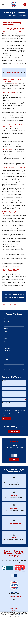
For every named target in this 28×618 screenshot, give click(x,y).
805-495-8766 (14, 594)
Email (3, 391)
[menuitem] (14, 318)
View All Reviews (14, 460)
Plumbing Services (14, 608)
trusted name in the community (14, 43)
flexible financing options (8, 149)
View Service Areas (14, 431)
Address (3, 395)
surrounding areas (12, 40)
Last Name (4, 384)
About (14, 604)
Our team (4, 45)
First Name (4, 380)
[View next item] (15, 455)
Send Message (6, 418)
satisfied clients (15, 63)
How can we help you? (6, 402)
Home (14, 601)
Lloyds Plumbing (6, 33)
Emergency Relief (14, 606)
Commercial (14, 610)
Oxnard (3, 40)
